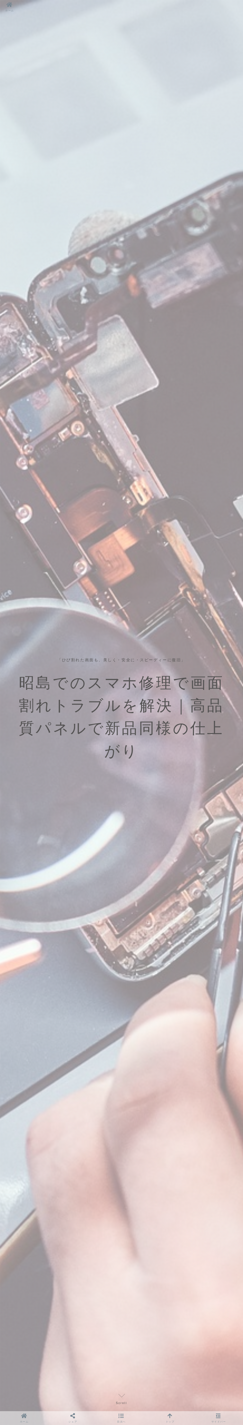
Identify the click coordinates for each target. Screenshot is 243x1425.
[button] (121, 1418)
